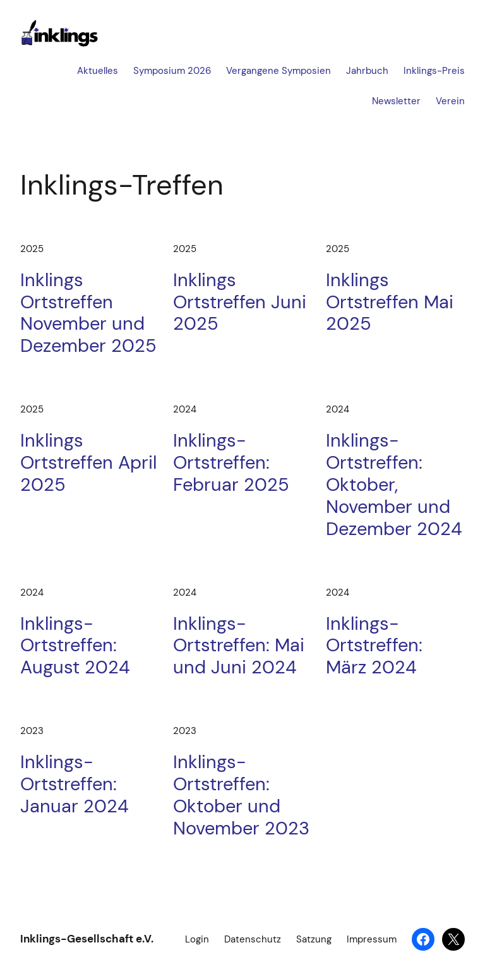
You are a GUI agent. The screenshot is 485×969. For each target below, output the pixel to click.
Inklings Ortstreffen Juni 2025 (239, 302)
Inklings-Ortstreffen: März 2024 (374, 645)
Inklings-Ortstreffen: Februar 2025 (231, 462)
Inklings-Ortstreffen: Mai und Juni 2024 (238, 645)
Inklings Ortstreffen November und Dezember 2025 (88, 313)
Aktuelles (97, 70)
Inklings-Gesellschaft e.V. (86, 939)
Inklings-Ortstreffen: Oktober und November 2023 (241, 795)
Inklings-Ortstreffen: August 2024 (75, 645)
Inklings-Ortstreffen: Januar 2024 (74, 784)
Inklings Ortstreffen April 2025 (88, 462)
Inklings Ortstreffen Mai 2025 (389, 302)
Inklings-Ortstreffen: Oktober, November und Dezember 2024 (394, 484)
